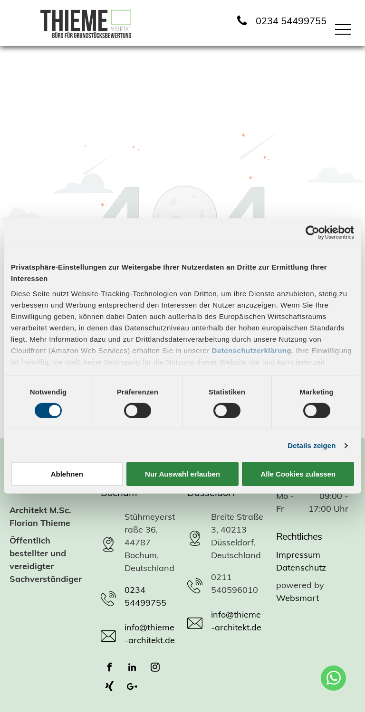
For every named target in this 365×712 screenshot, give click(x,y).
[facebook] (109, 668)
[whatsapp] (333, 679)
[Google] (132, 688)
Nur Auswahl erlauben (182, 474)
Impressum (298, 554)
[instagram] (154, 668)
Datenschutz (301, 567)
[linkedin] (132, 668)
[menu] (343, 29)
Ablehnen (67, 474)
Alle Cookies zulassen (298, 474)
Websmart (297, 597)
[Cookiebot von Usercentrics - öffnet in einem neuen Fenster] (312, 232)
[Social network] (109, 688)
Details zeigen (312, 445)
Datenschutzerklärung (252, 350)
